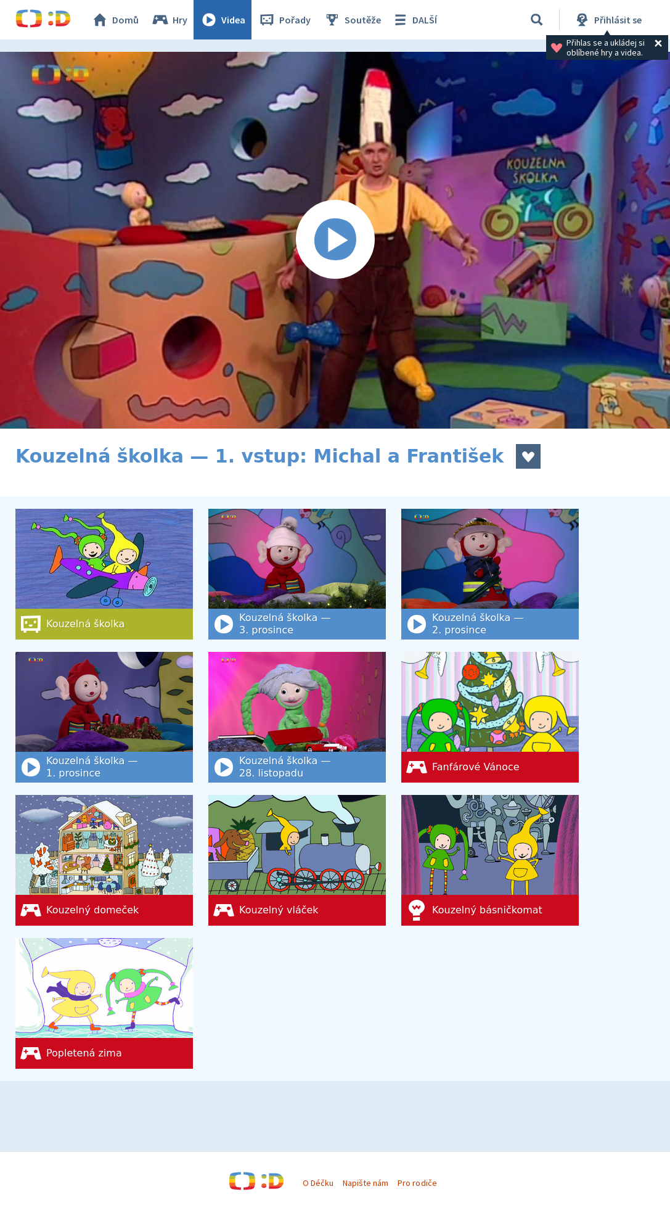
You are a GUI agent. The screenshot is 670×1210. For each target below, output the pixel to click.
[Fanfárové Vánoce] (490, 717)
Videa (222, 19)
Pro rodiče (417, 1182)
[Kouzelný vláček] (297, 860)
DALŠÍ (414, 19)
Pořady (284, 19)
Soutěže (352, 19)
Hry (169, 19)
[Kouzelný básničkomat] (490, 860)
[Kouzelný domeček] (104, 860)
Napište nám (365, 1182)
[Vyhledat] (537, 19)
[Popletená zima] (104, 1003)
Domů (115, 19)
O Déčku (318, 1182)
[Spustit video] (335, 240)
